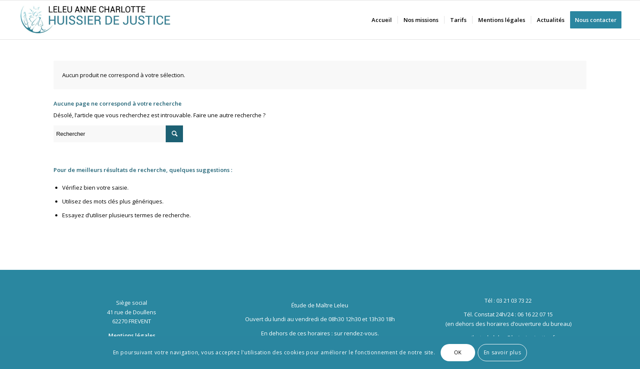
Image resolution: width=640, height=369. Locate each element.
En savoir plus (502, 352)
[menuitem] (381, 19)
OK (458, 352)
